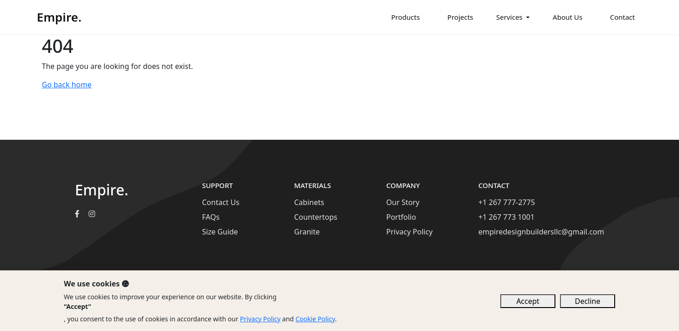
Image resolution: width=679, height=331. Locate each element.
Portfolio (401, 217)
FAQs (211, 217)
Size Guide (220, 232)
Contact (622, 17)
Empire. (59, 17)
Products (405, 17)
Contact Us (220, 202)
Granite (307, 232)
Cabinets (309, 202)
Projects (460, 17)
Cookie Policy (315, 318)
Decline (587, 301)
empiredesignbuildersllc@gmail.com (541, 232)
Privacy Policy (409, 232)
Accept (527, 301)
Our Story (402, 202)
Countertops (315, 217)
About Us (568, 17)
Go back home (66, 85)
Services (509, 17)
